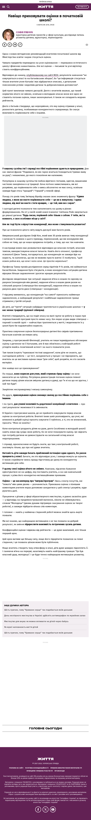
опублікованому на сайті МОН (42, 75)
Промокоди (60, 771)
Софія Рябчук (24, 32)
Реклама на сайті (16, 768)
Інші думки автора (16, 605)
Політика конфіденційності (37, 768)
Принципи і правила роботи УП (40, 771)
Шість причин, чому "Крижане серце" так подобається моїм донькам (38, 610)
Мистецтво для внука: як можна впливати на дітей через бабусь (36, 621)
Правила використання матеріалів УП (66, 768)
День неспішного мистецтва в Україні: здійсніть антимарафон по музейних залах (44, 615)
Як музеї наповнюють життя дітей (21, 627)
